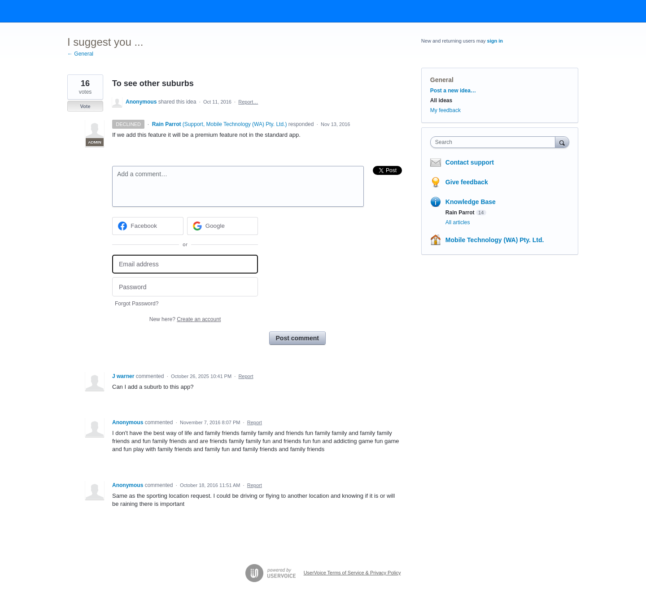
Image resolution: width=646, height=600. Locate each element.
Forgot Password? (136, 303)
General (442, 79)
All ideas (441, 100)
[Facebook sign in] (147, 226)
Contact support (469, 162)
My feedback (445, 110)
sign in (495, 40)
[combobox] (495, 142)
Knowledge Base (470, 201)
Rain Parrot (460, 212)
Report (245, 376)
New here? (185, 319)
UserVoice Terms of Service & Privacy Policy (352, 572)
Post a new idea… (453, 90)
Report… (248, 101)
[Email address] (185, 264)
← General (80, 54)
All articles (457, 222)
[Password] (185, 286)
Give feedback (466, 182)
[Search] (562, 142)
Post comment (297, 338)
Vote (85, 106)
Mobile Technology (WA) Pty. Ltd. (494, 239)
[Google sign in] (222, 226)
